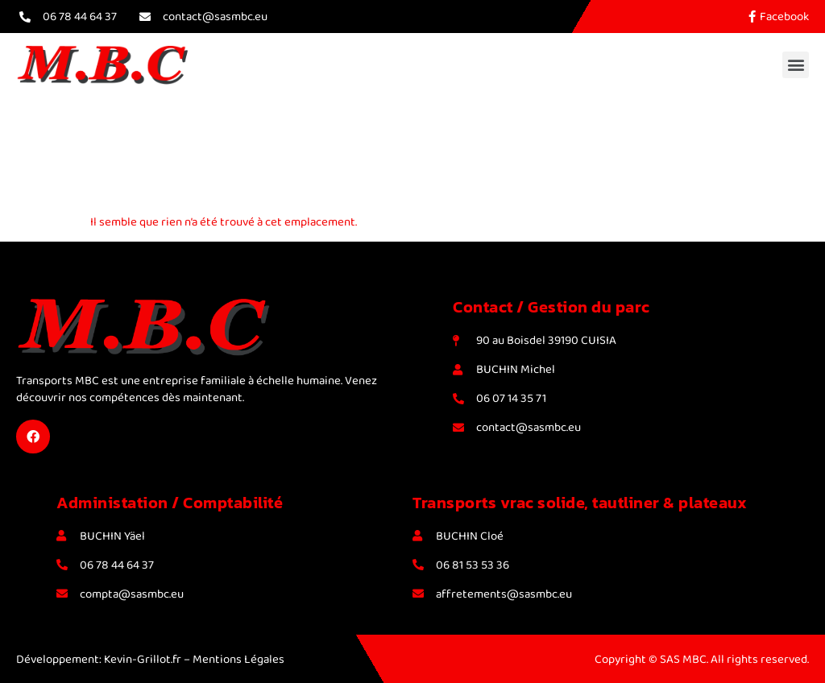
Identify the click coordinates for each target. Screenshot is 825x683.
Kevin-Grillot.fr (142, 659)
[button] (795, 65)
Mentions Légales (238, 659)
